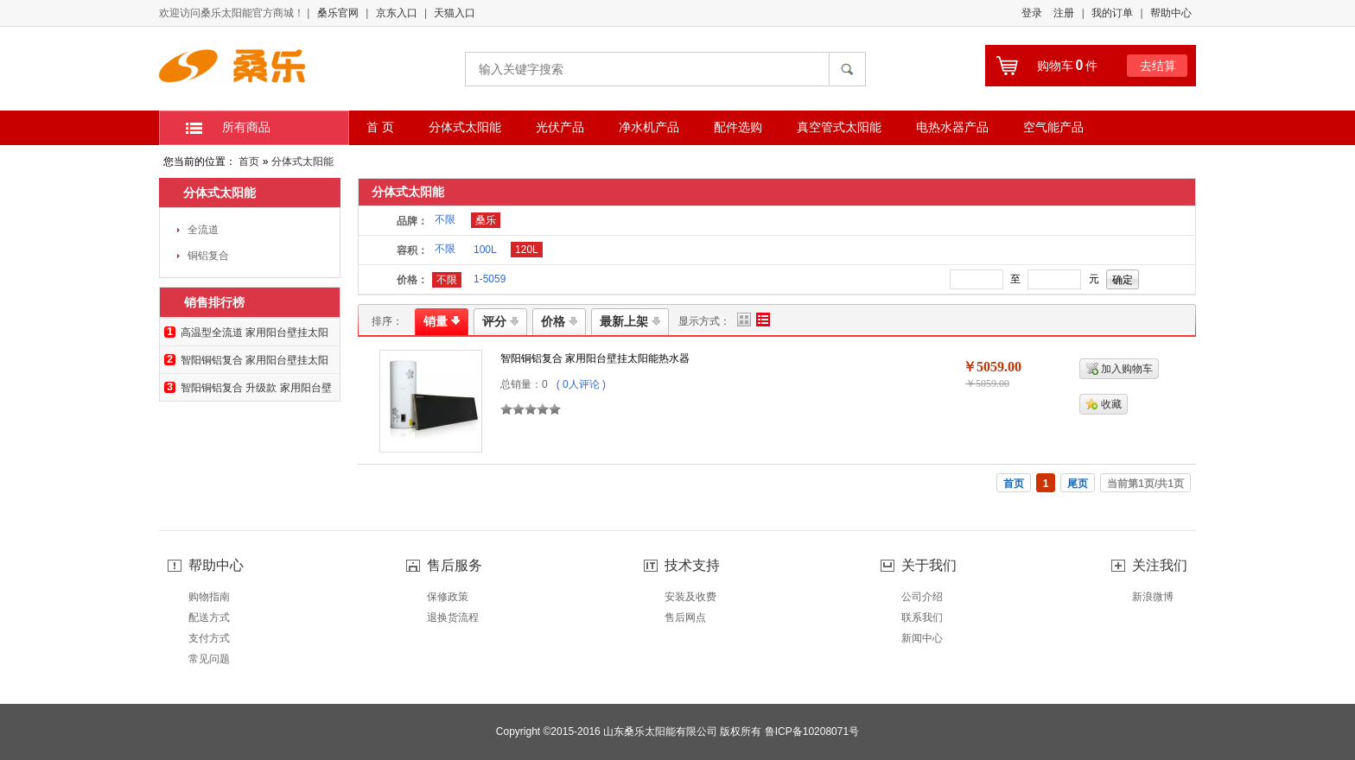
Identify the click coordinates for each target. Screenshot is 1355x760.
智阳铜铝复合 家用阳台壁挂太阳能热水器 (595, 358)
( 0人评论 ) (581, 384)
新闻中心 (922, 638)
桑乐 (485, 220)
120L (526, 250)
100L (485, 250)
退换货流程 (453, 617)
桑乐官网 (338, 13)
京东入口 (396, 13)
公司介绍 (922, 597)
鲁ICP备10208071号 (812, 731)
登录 (1031, 13)
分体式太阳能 (302, 161)
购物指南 (209, 597)
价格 (559, 321)
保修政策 (447, 597)
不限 (445, 219)
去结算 (1158, 66)
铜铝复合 (208, 256)
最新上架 (630, 321)
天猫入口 (454, 13)
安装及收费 (690, 597)
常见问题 (209, 659)
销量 (441, 321)
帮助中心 (1171, 13)
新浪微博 (1153, 597)
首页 (249, 161)
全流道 (203, 230)
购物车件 (1067, 66)
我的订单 (1112, 13)
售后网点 (685, 617)
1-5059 (490, 279)
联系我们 (922, 617)
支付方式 (209, 638)
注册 (1063, 13)
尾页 (1077, 484)
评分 (500, 321)
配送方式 (209, 617)
